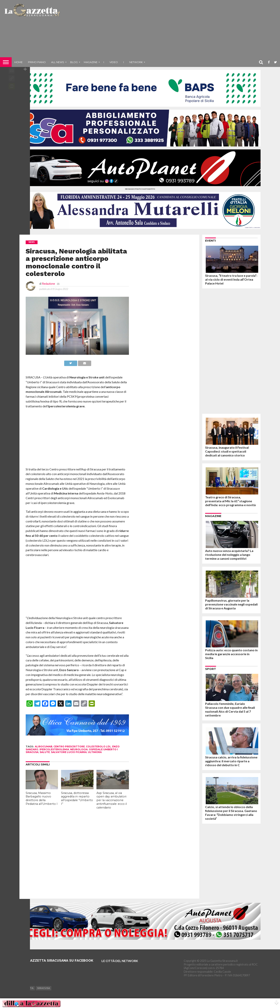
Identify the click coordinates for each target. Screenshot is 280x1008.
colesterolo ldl (98, 746)
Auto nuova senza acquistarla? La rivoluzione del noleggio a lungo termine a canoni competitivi (229, 554)
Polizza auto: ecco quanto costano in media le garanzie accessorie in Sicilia (231, 654)
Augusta (27, 988)
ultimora (95, 752)
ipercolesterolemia (54, 749)
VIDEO (113, 62)
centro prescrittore (69, 746)
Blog (74, 62)
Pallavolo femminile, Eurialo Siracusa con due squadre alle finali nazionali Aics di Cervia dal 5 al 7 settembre (230, 709)
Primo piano (37, 62)
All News (57, 62)
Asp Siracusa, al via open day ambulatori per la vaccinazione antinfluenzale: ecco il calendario (111, 800)
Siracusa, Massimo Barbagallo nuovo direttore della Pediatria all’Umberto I (42, 798)
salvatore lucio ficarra (69, 752)
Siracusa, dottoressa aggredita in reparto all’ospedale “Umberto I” (77, 798)
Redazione (48, 283)
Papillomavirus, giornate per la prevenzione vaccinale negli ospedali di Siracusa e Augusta (231, 604)
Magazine (90, 62)
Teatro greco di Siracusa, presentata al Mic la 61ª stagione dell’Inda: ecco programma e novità (230, 501)
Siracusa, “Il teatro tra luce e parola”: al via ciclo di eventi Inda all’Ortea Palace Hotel (231, 279)
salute (45, 752)
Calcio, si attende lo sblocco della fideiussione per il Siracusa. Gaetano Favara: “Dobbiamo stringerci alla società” (231, 812)
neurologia (79, 749)
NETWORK (136, 62)
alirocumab (43, 746)
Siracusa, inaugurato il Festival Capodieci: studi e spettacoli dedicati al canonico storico (227, 451)
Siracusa (43, 988)
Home (18, 62)
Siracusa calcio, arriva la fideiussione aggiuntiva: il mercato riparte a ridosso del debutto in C (231, 761)
